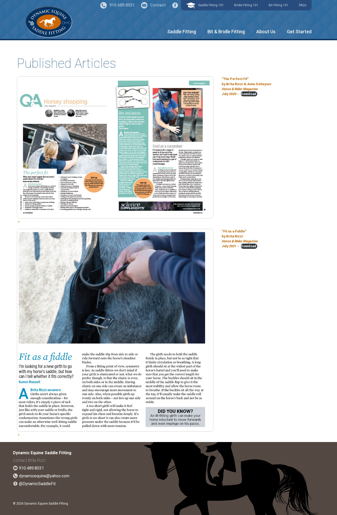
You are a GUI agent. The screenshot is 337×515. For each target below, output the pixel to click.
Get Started (299, 31)
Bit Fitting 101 (278, 5)
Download (248, 94)
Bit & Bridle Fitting (226, 31)
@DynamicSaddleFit (37, 483)
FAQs (302, 5)
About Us (265, 31)
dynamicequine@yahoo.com (44, 475)
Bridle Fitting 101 (246, 5)
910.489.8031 (31, 468)
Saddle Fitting (181, 31)
